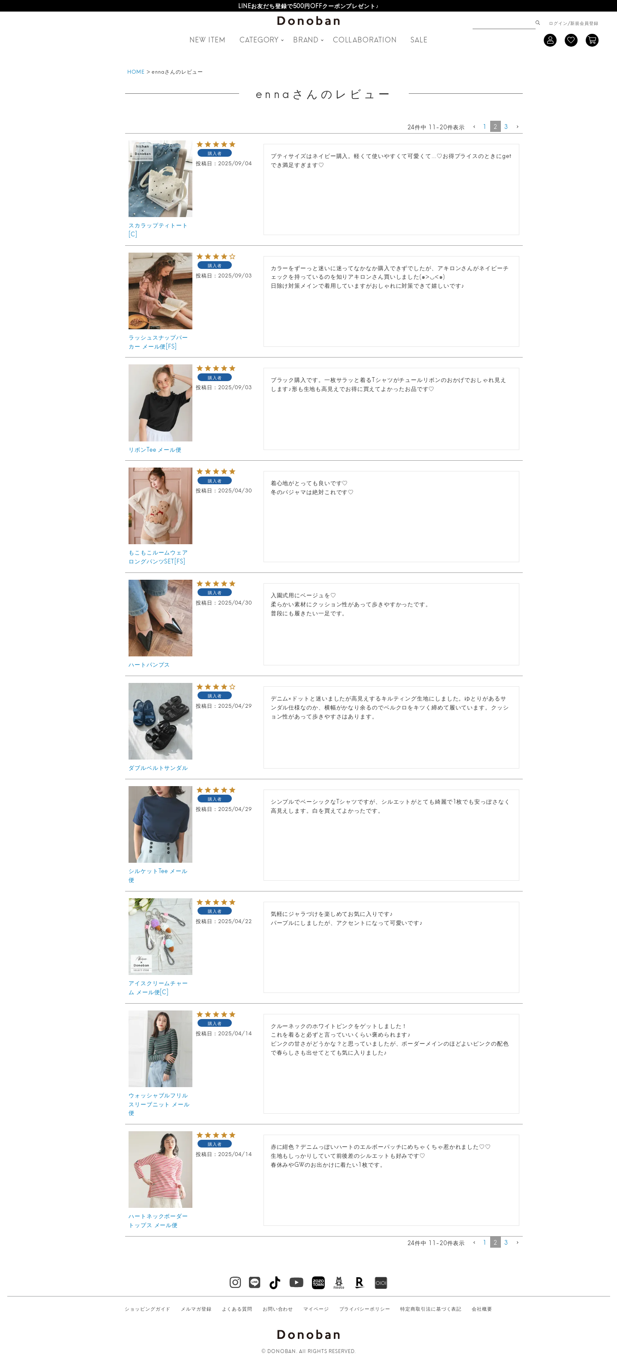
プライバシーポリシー (364, 1308)
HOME (136, 71)
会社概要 (482, 1308)
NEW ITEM (207, 39)
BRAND (306, 39)
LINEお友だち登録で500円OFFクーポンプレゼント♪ (308, 5)
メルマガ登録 (196, 1308)
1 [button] (485, 126)
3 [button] (506, 126)
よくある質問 (237, 1308)
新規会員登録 (584, 22)
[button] (473, 127)
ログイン (558, 22)
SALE (419, 39)
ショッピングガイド (148, 1308)
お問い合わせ (278, 1308)
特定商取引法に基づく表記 (430, 1308)
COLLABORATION (365, 39)
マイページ (316, 1308)
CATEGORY (259, 39)
